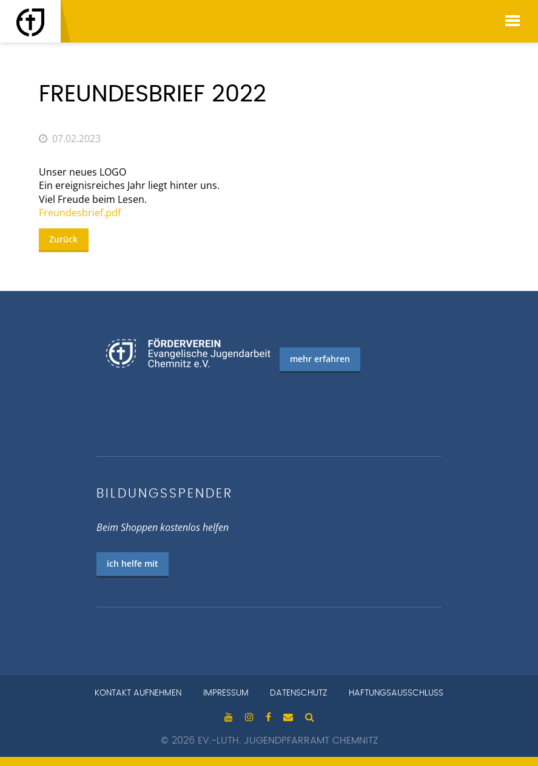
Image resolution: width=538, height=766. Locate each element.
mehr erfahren (320, 358)
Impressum (226, 693)
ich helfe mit (132, 563)
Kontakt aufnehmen (138, 693)
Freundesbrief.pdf (80, 212)
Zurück (63, 239)
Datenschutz (298, 693)
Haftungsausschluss (396, 693)
